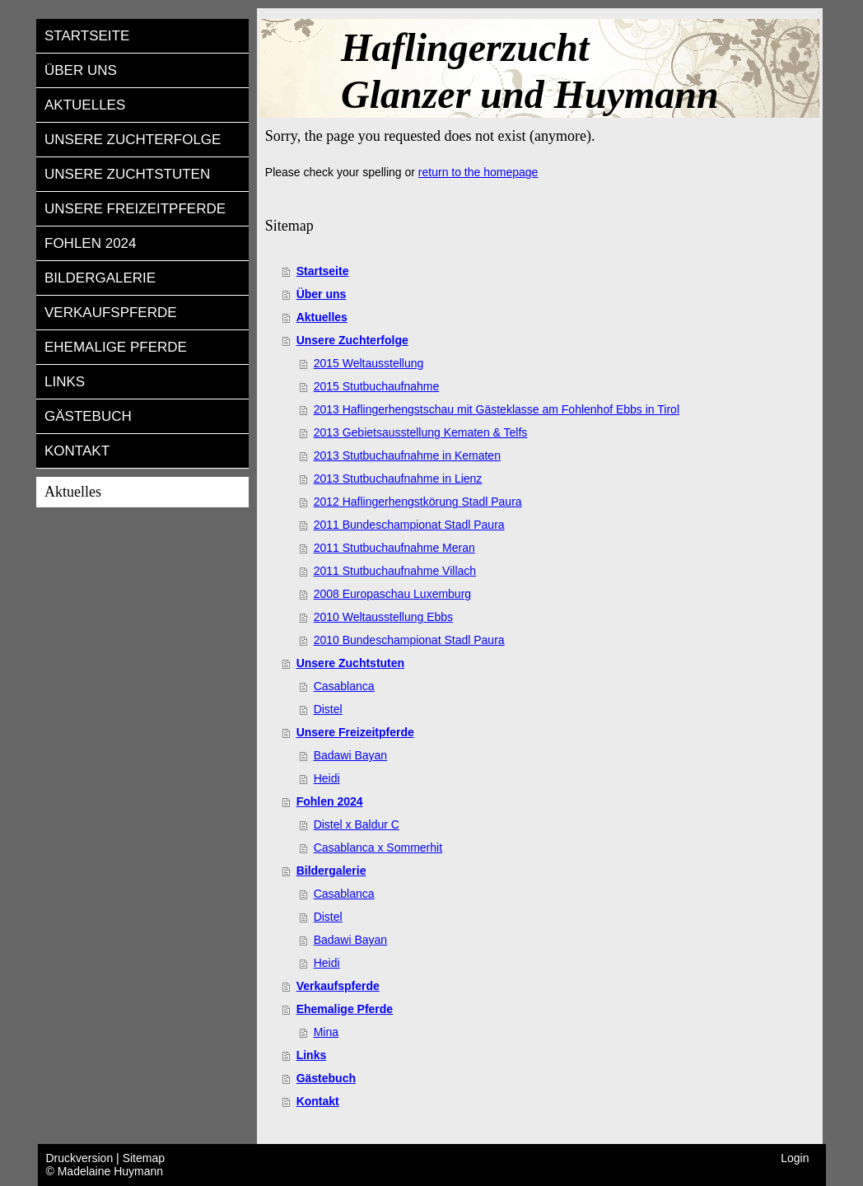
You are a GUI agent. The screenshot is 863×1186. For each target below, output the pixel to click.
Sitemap (144, 1158)
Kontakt (317, 1101)
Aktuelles (322, 317)
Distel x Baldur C (356, 824)
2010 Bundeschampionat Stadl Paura (409, 640)
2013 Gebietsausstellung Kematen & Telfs (421, 432)
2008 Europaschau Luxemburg (392, 593)
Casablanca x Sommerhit (378, 847)
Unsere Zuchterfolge (352, 340)
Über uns (321, 294)
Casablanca (344, 686)
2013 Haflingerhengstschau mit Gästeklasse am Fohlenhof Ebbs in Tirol (496, 409)
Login (795, 1158)
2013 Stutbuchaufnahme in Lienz (398, 478)
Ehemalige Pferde (345, 1009)
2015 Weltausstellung (369, 363)
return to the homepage (478, 172)
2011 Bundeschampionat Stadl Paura (409, 524)
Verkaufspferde (338, 985)
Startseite (322, 271)
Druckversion (81, 1158)
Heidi (327, 778)
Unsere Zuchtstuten (350, 663)
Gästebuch (326, 1078)
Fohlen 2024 (329, 801)
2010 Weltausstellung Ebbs (383, 616)
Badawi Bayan (351, 755)
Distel (328, 709)
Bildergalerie (331, 870)
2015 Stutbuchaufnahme (377, 386)
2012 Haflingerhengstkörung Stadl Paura (418, 501)
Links (311, 1055)
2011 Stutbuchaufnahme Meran (394, 547)
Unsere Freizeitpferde (355, 732)
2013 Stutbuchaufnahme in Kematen (407, 455)
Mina (326, 1032)
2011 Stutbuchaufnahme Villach (395, 570)
